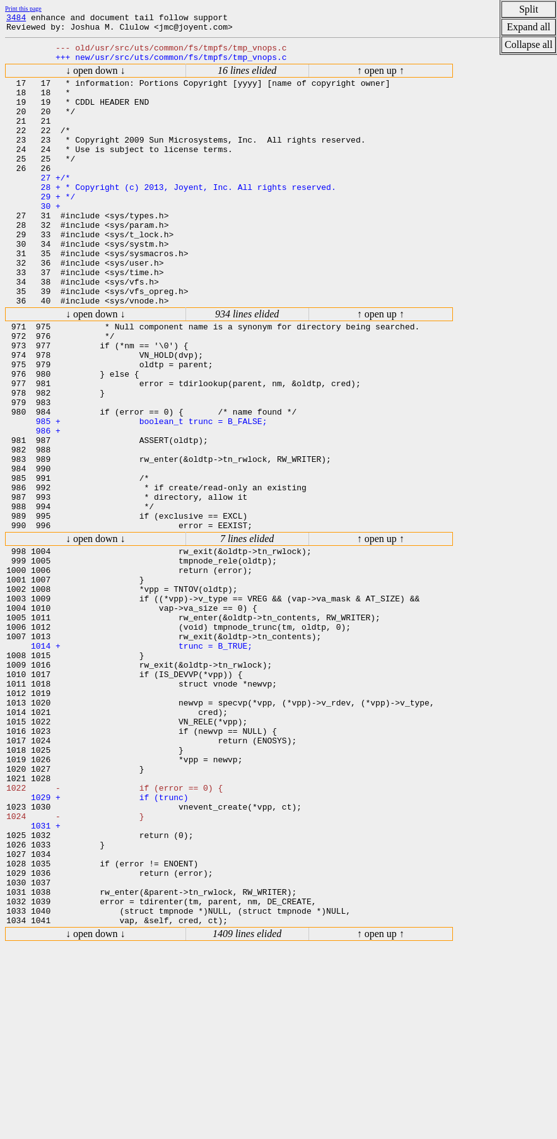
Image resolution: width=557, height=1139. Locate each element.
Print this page (23, 8)
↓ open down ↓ (96, 78)
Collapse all (529, 44)
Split (528, 9)
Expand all (529, 26)
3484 (16, 19)
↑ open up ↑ (380, 78)
